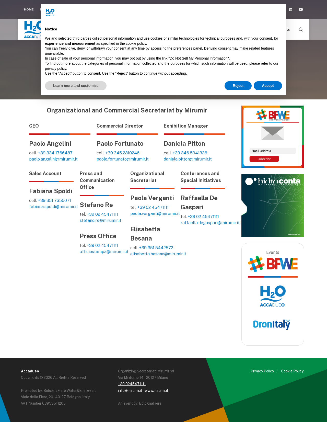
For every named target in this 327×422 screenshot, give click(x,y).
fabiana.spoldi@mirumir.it (53, 206)
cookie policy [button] (136, 43)
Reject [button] (238, 86)
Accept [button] (268, 86)
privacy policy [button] (55, 68)
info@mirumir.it (130, 391)
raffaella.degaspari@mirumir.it (210, 222)
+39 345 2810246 (122, 153)
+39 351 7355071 (54, 200)
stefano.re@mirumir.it (100, 220)
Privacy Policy (262, 371)
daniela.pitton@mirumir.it (188, 159)
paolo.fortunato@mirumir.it (123, 159)
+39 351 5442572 (156, 247)
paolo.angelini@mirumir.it (53, 159)
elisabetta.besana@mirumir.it (158, 254)
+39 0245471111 (132, 384)
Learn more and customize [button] (75, 86)
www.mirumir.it (156, 391)
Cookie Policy (292, 371)
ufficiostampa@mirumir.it (104, 251)
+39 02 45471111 (102, 214)
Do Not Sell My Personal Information (198, 58)
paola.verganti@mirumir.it (155, 213)
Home (29, 9)
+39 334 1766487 (55, 153)
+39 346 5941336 (190, 153)
